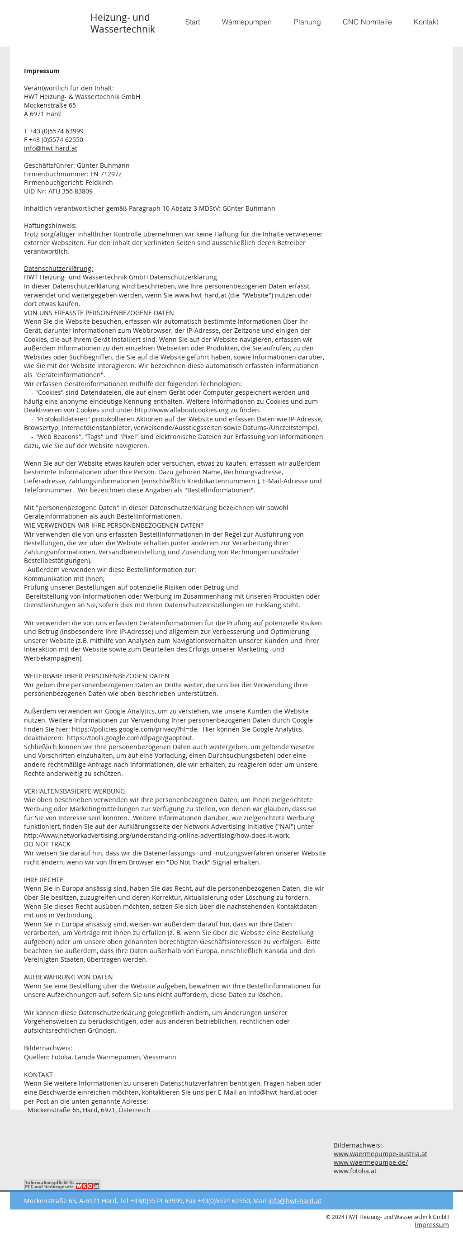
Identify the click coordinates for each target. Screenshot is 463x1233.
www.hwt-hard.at (201, 295)
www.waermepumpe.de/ (371, 1162)
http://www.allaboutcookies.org (182, 410)
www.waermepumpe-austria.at (380, 1153)
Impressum (432, 1224)
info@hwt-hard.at (50, 148)
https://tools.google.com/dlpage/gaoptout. (130, 737)
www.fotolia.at (355, 1171)
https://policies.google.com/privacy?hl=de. (135, 729)
